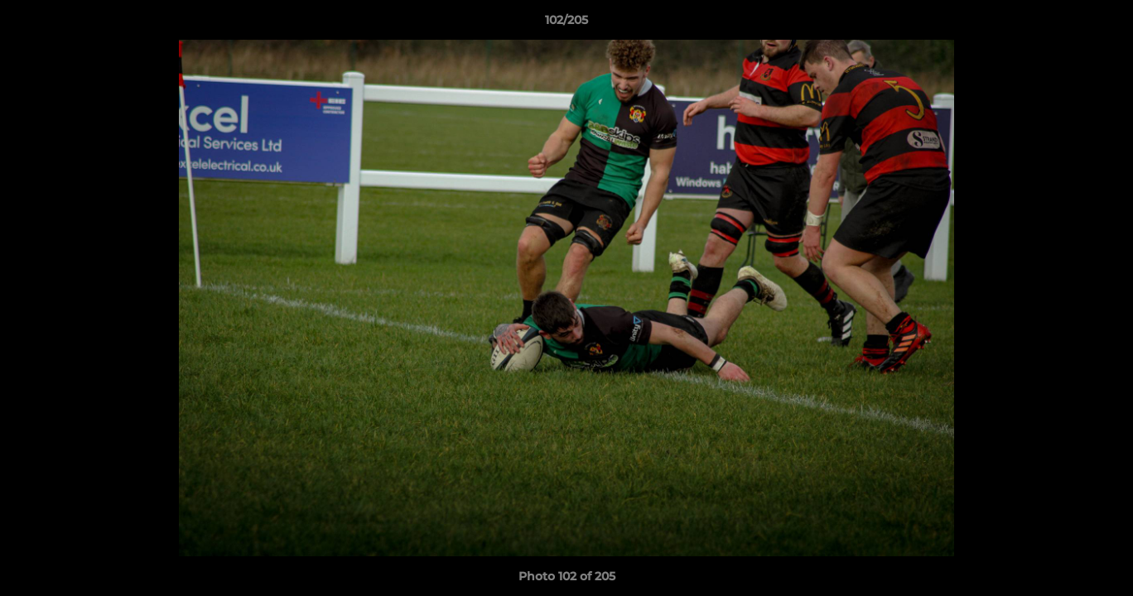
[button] (1103, 24)
